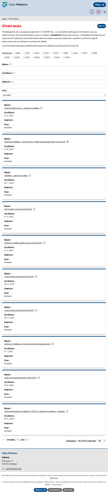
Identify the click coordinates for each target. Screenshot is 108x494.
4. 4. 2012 (8, 216)
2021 (27, 57)
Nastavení (68, 490)
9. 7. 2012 (8, 351)
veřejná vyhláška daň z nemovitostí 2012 (24, 243)
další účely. (54, 478)
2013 (46, 53)
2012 (37, 53)
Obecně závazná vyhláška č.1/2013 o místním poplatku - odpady (36, 411)
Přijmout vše (40, 490)
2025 (67, 57)
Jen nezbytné (55, 490)
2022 (37, 57)
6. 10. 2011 (8, 149)
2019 (7, 57)
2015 (66, 53)
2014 (56, 53)
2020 (17, 57)
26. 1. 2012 (9, 183)
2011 (28, 53)
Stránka (11, 439)
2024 (57, 57)
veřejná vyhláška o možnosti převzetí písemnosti (29, 344)
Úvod (4, 19)
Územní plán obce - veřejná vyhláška (23, 108)
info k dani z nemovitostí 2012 (19, 209)
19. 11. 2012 (9, 419)
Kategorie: (7, 53)
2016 (75, 53)
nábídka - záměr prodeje (17, 175)
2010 (18, 53)
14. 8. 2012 (9, 385)
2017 (85, 53)
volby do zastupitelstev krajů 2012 (22, 377)
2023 (47, 57)
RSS (101, 26)
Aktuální (8, 127)
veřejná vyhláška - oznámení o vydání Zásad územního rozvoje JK (36, 141)
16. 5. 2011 (8, 115)
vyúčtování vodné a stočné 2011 (20, 276)
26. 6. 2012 (9, 284)
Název (6, 64)
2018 (94, 53)
